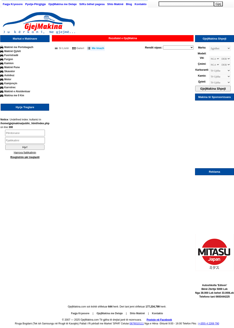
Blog (129, 4)
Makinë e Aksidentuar (17, 91)
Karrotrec (10, 87)
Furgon (8, 59)
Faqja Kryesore (13, 4)
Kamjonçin (10, 83)
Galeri (80, 48)
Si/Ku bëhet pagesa (92, 4)
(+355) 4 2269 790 (208, 323)
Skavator (9, 71)
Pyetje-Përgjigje (35, 4)
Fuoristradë (11, 55)
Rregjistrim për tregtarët (24, 157)
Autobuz (9, 75)
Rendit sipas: (153, 47)
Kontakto (141, 4)
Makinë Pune (12, 67)
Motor (7, 79)
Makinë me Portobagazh (18, 47)
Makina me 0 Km (14, 95)
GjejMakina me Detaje (62, 4)
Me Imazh (98, 48)
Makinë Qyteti (12, 51)
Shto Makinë (115, 4)
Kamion (9, 63)
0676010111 (137, 323)
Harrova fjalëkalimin (25, 152)
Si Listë (64, 48)
